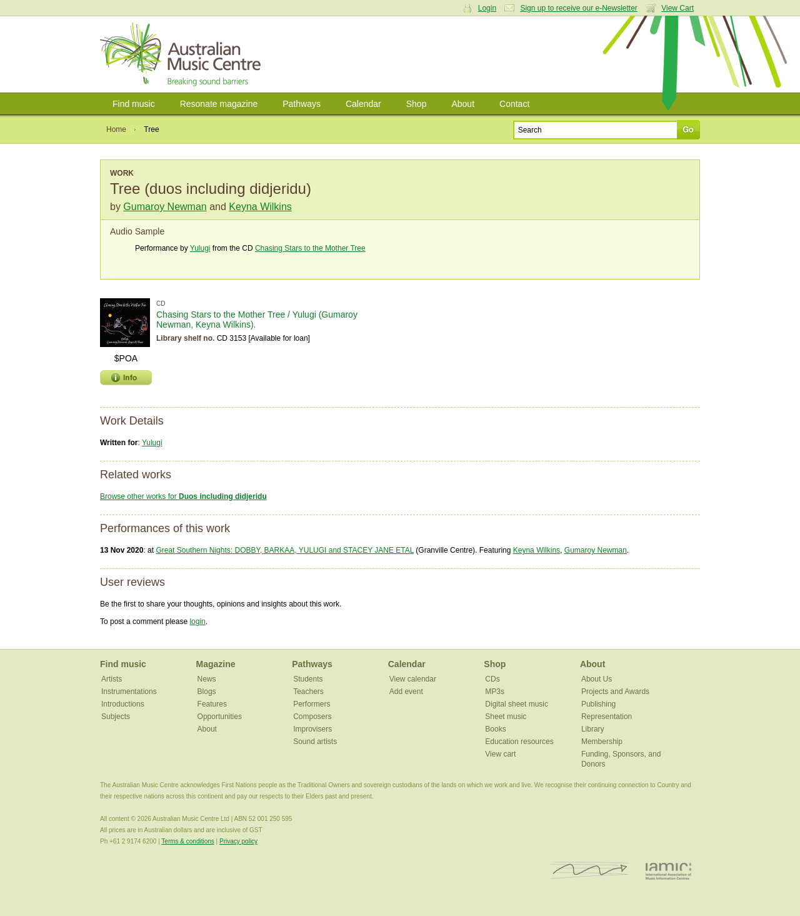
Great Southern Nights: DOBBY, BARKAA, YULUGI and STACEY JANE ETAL (285, 550)
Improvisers (312, 729)
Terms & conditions (187, 841)
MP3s (494, 691)
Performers (311, 704)
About (462, 104)
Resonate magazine (219, 104)
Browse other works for (183, 496)
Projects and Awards (615, 691)
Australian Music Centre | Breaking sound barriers (183, 54)
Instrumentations (129, 691)
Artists (111, 679)
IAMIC (668, 871)
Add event (406, 691)
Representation (606, 716)
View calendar (412, 679)
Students (307, 679)
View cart (500, 754)
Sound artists (315, 741)
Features (212, 704)
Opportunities (220, 716)
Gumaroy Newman (164, 206)
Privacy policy (238, 841)
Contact (514, 104)
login (197, 621)
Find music (133, 104)
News (207, 679)
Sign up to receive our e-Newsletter (578, 8)
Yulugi (200, 248)
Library (592, 729)
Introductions (122, 704)
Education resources (519, 741)
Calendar (363, 104)
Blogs (207, 691)
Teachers (308, 691)
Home (116, 129)
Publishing (598, 704)
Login (487, 8)
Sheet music (505, 716)
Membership (601, 741)
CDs (492, 679)
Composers (312, 716)
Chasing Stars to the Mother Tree (310, 248)
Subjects (115, 716)
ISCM (590, 871)
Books (495, 729)
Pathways (301, 104)
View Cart (677, 8)
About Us (596, 679)
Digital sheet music (516, 704)
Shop (416, 104)
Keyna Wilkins (260, 206)
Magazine (216, 664)
